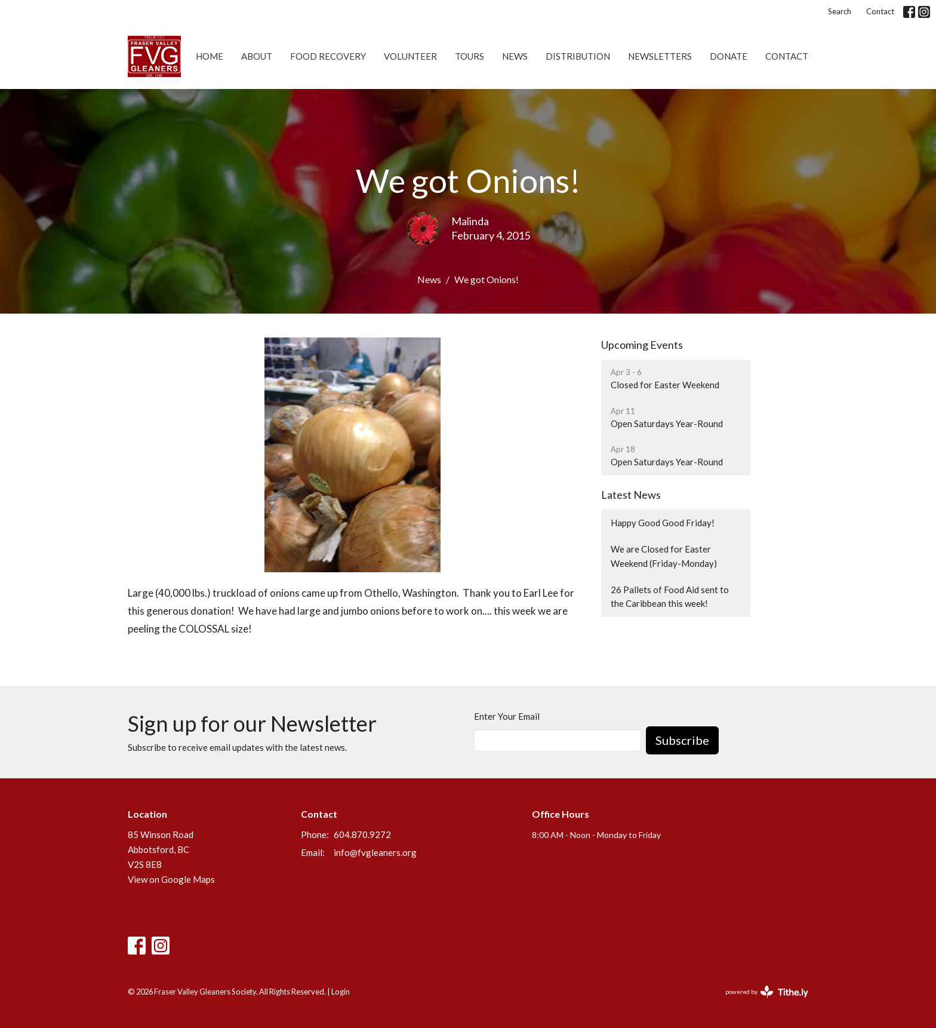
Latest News (631, 494)
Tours (469, 56)
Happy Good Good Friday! (663, 522)
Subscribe (682, 740)
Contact (880, 11)
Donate (728, 56)
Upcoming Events (642, 344)
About (256, 56)
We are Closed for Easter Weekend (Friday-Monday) (664, 556)
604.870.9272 (362, 834)
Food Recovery (328, 56)
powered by (766, 992)
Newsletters (660, 56)
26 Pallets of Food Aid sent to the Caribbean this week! (670, 596)
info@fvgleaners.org (375, 852)
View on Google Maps (171, 879)
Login (340, 991)
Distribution (578, 56)
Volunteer (410, 56)
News (515, 56)
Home (209, 56)
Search (839, 11)
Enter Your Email (507, 716)
